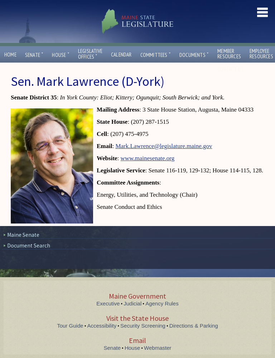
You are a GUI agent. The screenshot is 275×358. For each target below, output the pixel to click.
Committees (155, 55)
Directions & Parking (193, 326)
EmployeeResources (261, 53)
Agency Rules (162, 303)
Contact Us (232, 69)
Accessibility (102, 326)
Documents (194, 55)
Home (10, 54)
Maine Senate (23, 234)
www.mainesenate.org (148, 158)
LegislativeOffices (90, 54)
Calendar (121, 54)
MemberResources (229, 53)
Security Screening (142, 326)
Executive (108, 303)
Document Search (28, 245)
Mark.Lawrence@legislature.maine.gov (163, 146)
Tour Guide (70, 326)
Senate (34, 55)
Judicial (132, 303)
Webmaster (157, 348)
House (60, 55)
